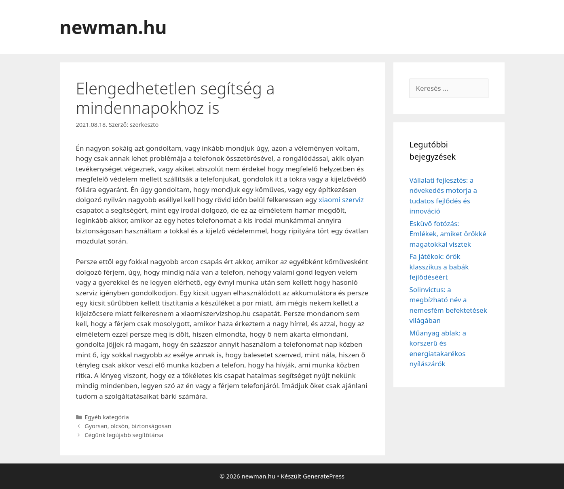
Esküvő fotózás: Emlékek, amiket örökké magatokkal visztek (448, 234)
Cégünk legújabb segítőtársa (123, 435)
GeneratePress (323, 476)
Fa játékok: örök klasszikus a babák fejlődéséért (439, 267)
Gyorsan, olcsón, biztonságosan (127, 426)
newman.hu (113, 27)
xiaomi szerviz (341, 199)
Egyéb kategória (106, 417)
